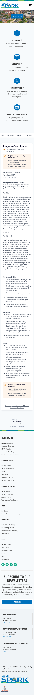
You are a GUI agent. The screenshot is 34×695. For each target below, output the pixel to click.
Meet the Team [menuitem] (6, 550)
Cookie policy (21, 426)
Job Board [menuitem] (4, 511)
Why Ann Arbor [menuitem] (7, 461)
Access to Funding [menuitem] (7, 452)
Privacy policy (13, 426)
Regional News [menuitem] (6, 544)
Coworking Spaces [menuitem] (7, 528)
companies (10, 135)
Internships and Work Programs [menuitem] (12, 514)
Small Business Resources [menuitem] (10, 455)
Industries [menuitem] (4, 474)
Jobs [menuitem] (3, 506)
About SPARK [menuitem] (5, 547)
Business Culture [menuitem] (7, 477)
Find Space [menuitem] (5, 520)
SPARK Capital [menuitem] (6, 449)
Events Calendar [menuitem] (7, 491)
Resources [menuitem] (5, 559)
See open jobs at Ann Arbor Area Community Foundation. (17, 161)
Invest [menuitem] (3, 556)
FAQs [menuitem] (3, 553)
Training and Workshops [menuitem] (9, 500)
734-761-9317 (7, 622)
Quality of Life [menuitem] (6, 466)
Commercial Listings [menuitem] (8, 525)
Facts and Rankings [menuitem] (8, 480)
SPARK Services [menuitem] (7, 438)
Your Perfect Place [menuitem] (7, 469)
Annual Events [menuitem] (6, 497)
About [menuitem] (3, 539)
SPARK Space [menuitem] (5, 534)
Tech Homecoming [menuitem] (7, 494)
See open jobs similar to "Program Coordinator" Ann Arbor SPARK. (17, 165)
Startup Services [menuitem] (7, 443)
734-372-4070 (7, 637)
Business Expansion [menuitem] (8, 446)
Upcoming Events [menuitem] (8, 486)
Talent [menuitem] (3, 472)
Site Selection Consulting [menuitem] (9, 531)
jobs (2, 135)
